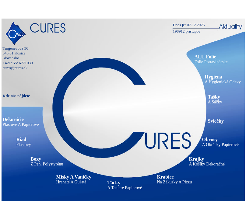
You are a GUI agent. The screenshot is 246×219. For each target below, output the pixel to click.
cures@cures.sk (15, 67)
